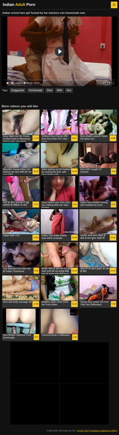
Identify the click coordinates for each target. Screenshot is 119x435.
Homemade (35, 90)
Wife (59, 90)
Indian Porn (19, 4)
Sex (69, 90)
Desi (49, 90)
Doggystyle (17, 90)
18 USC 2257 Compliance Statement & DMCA (97, 431)
